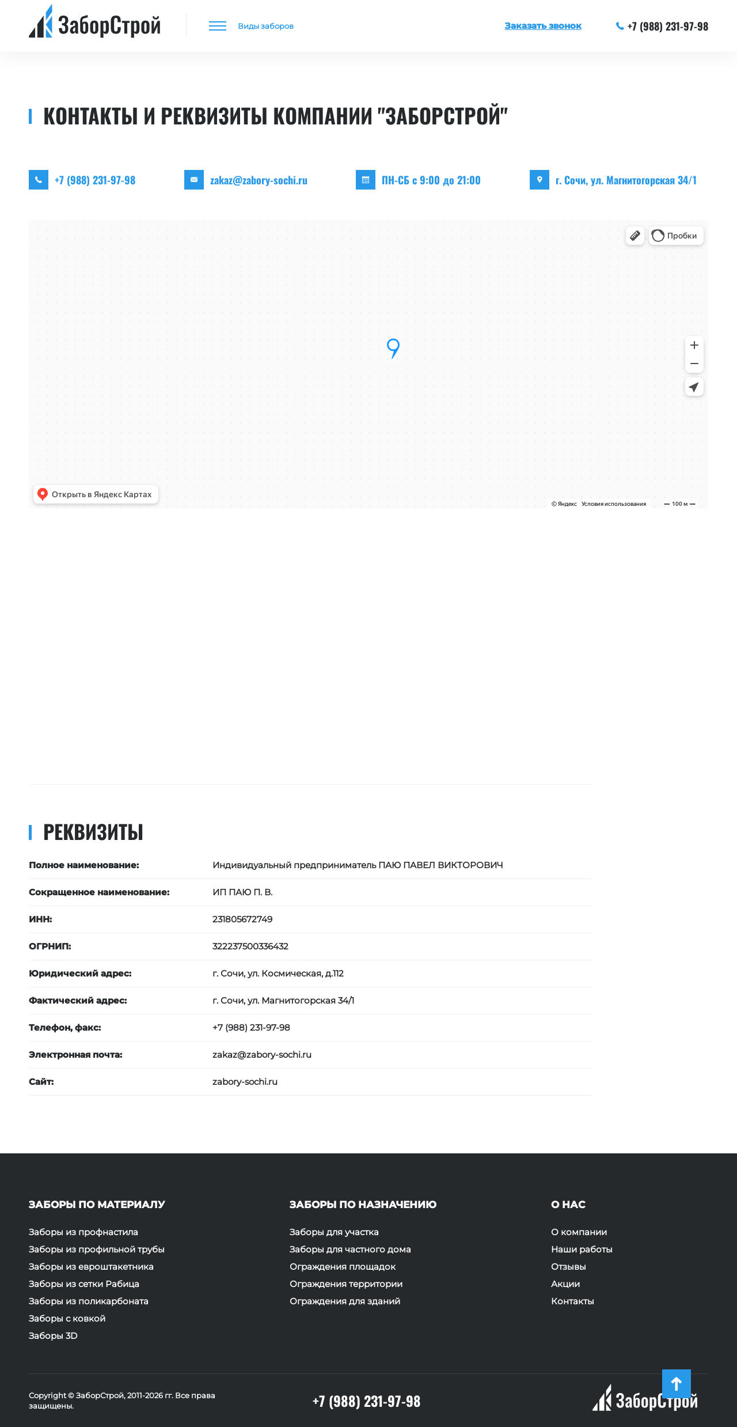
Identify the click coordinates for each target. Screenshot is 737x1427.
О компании (579, 1232)
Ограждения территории (346, 1284)
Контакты (572, 1301)
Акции (565, 1284)
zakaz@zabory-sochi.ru (258, 180)
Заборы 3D (53, 1336)
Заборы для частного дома (350, 1249)
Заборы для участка (334, 1232)
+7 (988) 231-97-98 (662, 25)
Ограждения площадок (343, 1267)
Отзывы (568, 1267)
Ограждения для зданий (345, 1301)
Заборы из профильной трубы (97, 1249)
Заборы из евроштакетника (91, 1267)
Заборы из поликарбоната (89, 1301)
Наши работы (582, 1249)
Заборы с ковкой (67, 1319)
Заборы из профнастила (83, 1232)
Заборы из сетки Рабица (84, 1284)
